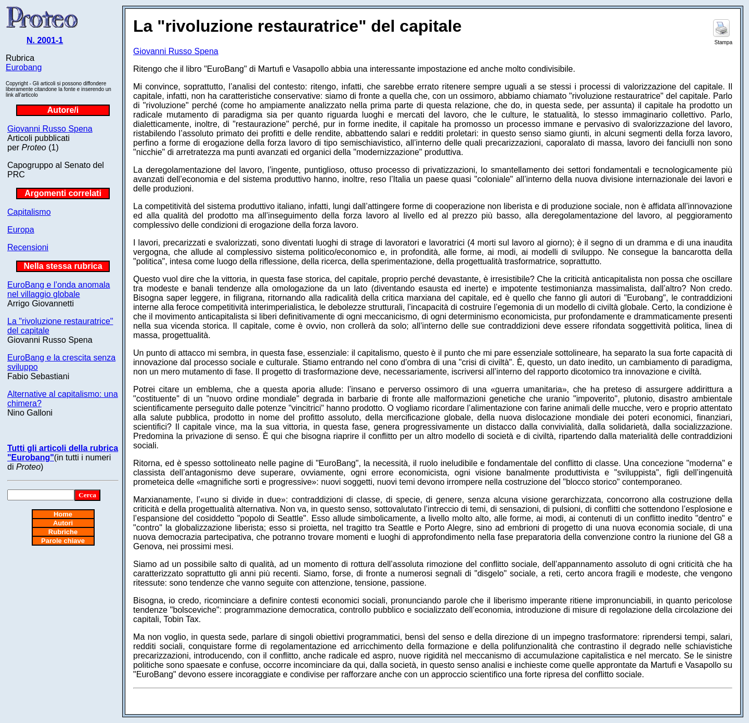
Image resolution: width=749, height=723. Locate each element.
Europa (20, 229)
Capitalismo (29, 212)
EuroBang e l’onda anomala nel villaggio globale (58, 289)
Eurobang (24, 67)
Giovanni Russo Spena (50, 128)
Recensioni (27, 247)
